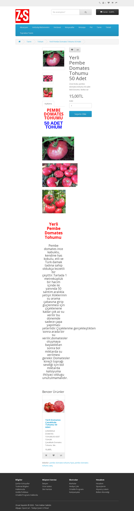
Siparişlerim (101, 486)
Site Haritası (47, 489)
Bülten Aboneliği (102, 492)
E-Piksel (46, 508)
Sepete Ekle (80, 114)
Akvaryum (24, 27)
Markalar (72, 483)
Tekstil (108, 27)
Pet (91, 27)
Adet (71, 101)
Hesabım (99, 483)
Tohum (40, 41)
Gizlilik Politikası (21, 492)
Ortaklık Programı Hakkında (26, 495)
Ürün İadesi (47, 486)
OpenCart (26, 508)
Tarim (99, 27)
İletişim (45, 483)
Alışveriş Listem (102, 489)
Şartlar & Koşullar (22, 483)
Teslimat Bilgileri (22, 486)
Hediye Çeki (74, 486)
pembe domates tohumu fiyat (62, 463)
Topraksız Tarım (26, 33)
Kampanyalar (74, 492)
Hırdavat (57, 27)
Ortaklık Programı (76, 489)
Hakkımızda (20, 489)
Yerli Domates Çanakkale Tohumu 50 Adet (53, 423)
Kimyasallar (69, 27)
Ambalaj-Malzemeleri (40, 27)
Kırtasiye (82, 27)
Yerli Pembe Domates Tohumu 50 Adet (65, 41)
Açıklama (48, 103)
